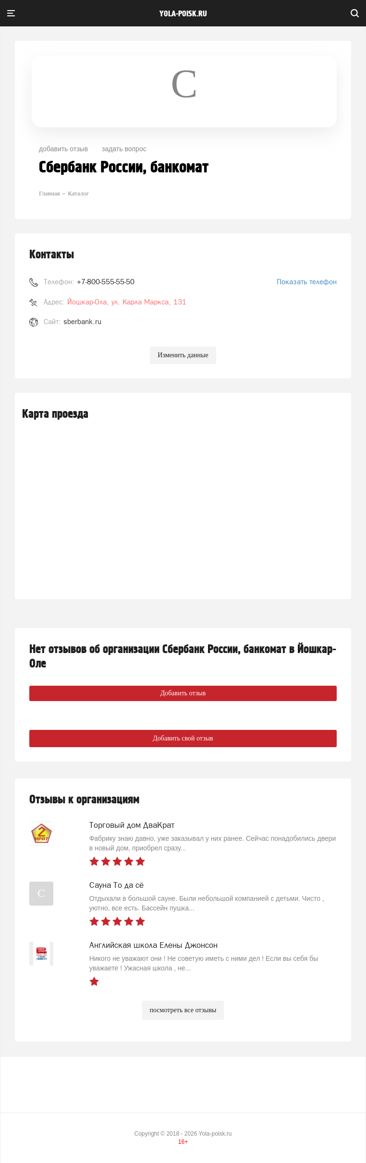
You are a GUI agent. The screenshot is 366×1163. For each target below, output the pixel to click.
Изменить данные (183, 355)
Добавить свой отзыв (183, 738)
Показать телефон (307, 282)
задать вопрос (124, 149)
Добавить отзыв (183, 693)
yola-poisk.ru (183, 14)
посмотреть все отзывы (183, 1010)
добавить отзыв (63, 149)
